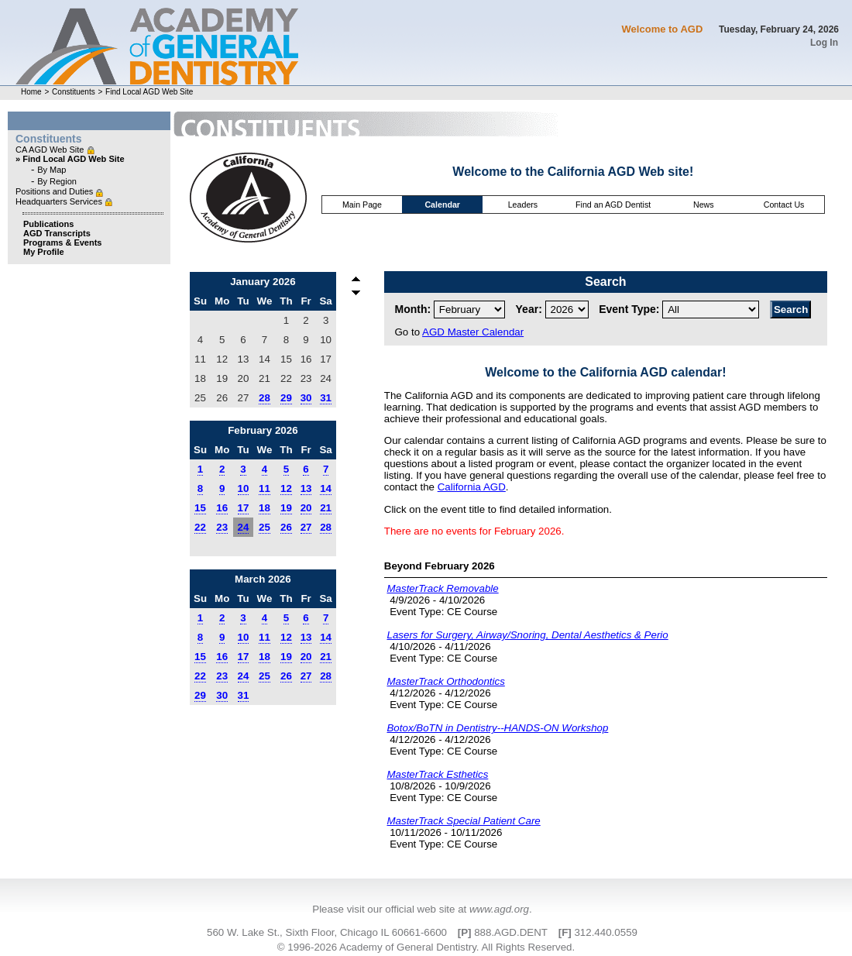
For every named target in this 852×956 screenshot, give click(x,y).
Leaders (523, 204)
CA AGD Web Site (51, 149)
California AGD (472, 487)
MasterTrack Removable (442, 588)
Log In (824, 42)
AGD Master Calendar (473, 332)
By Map (51, 169)
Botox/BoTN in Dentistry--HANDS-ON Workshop (497, 728)
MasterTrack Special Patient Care (463, 821)
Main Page (362, 204)
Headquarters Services (60, 201)
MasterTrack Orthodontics (445, 681)
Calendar (442, 204)
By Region (57, 181)
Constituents (73, 92)
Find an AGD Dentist (613, 204)
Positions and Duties (55, 191)
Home (31, 92)
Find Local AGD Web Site (149, 92)
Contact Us (784, 204)
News (703, 204)
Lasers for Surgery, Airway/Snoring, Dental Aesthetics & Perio (527, 635)
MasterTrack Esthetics (437, 774)
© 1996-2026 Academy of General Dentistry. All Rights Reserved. (426, 947)
